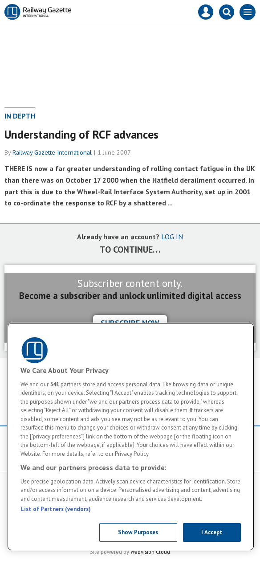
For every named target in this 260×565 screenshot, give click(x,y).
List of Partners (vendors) (55, 509)
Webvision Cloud (150, 551)
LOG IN (172, 236)
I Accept (211, 532)
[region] (130, 437)
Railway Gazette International (52, 152)
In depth (19, 115)
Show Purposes (138, 532)
